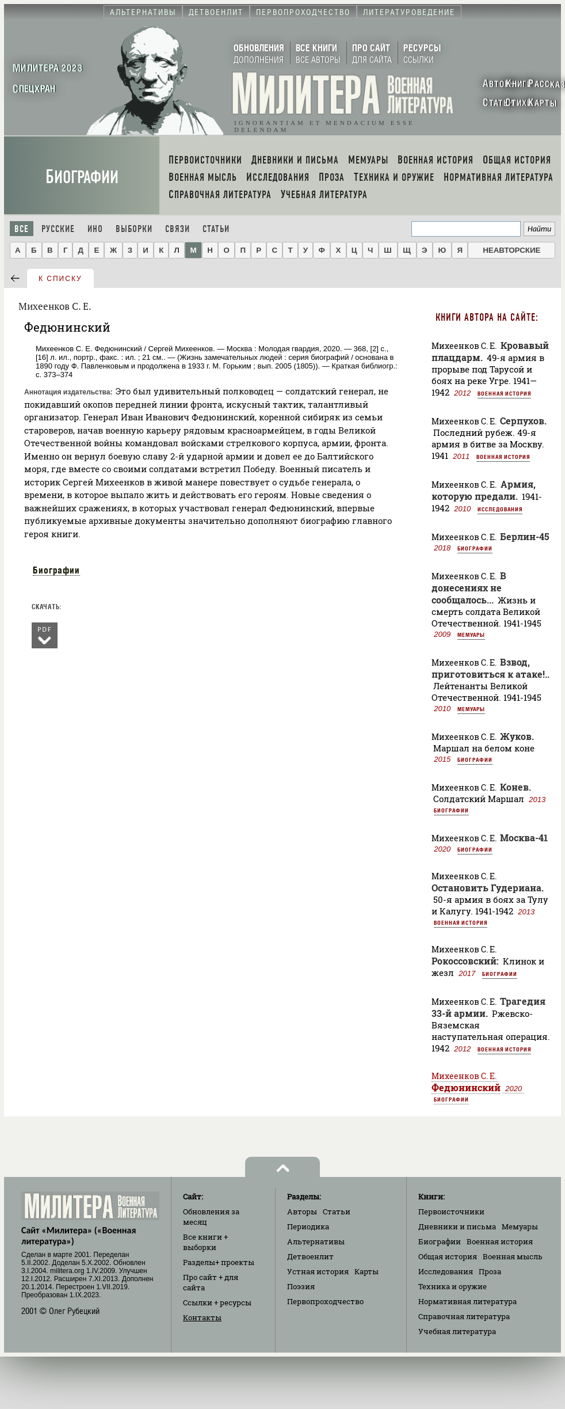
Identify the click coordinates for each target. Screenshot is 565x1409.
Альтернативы (316, 1241)
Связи (177, 229)
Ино (95, 229)
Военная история (504, 393)
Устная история (318, 1271)
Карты (366, 1271)
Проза (490, 1271)
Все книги (205, 1242)
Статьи (216, 229)
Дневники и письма (457, 1226)
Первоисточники (451, 1211)
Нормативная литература (467, 1301)
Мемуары (471, 634)
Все (21, 229)
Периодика (308, 1226)
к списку (60, 279)
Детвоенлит (310, 1256)
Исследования (500, 509)
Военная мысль (513, 1256)
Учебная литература (457, 1331)
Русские (58, 229)
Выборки (134, 229)
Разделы (218, 1262)
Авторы (302, 1211)
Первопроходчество (325, 1301)
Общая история (447, 1256)
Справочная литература (464, 1316)
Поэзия (301, 1286)
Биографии (82, 177)
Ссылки (217, 1302)
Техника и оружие (452, 1286)
